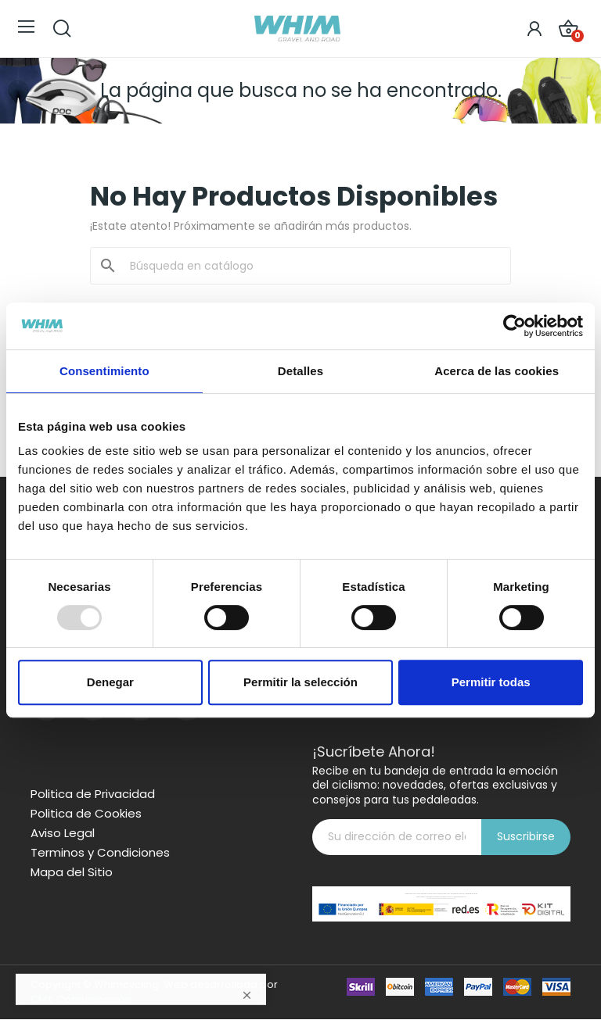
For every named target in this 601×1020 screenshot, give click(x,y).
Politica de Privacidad (93, 794)
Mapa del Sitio (72, 872)
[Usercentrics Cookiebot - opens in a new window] (514, 326)
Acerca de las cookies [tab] (496, 371)
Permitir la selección (300, 682)
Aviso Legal (63, 833)
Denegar (110, 682)
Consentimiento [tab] (104, 371)
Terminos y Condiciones (100, 852)
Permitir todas (491, 682)
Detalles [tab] (300, 371)
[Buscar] (309, 266)
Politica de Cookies (86, 813)
